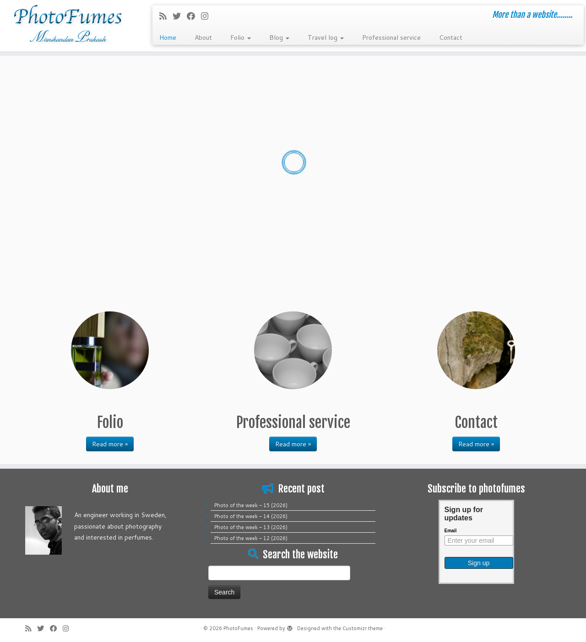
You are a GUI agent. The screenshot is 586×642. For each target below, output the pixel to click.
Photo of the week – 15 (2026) (251, 505)
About (203, 37)
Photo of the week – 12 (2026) (251, 538)
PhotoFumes (238, 628)
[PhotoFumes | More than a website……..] (67, 26)
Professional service (391, 37)
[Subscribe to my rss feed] (166, 16)
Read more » (110, 444)
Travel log (326, 37)
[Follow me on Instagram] (207, 16)
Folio (240, 37)
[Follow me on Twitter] (180, 16)
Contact (450, 37)
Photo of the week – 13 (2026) (251, 527)
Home (167, 37)
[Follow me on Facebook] (194, 16)
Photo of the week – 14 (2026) (251, 516)
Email (451, 530)
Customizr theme (362, 628)
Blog (279, 37)
